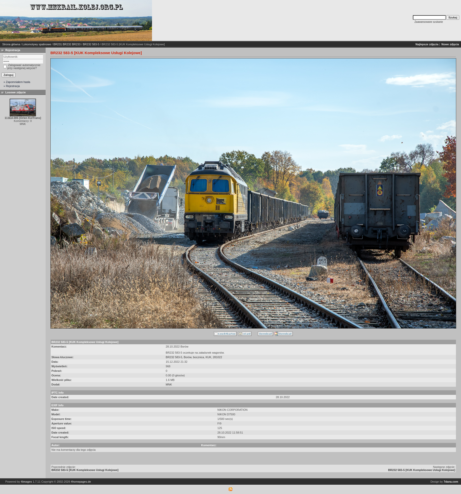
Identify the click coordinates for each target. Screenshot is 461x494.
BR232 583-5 (91, 44)
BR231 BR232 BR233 (67, 44)
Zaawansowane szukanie (428, 21)
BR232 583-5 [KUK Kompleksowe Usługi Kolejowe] (85, 469)
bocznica (198, 357)
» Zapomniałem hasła (17, 81)
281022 (217, 357)
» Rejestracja (12, 86)
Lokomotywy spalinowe (37, 44)
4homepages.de (81, 481)
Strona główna (11, 44)
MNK (169, 384)
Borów (187, 357)
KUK (209, 357)
